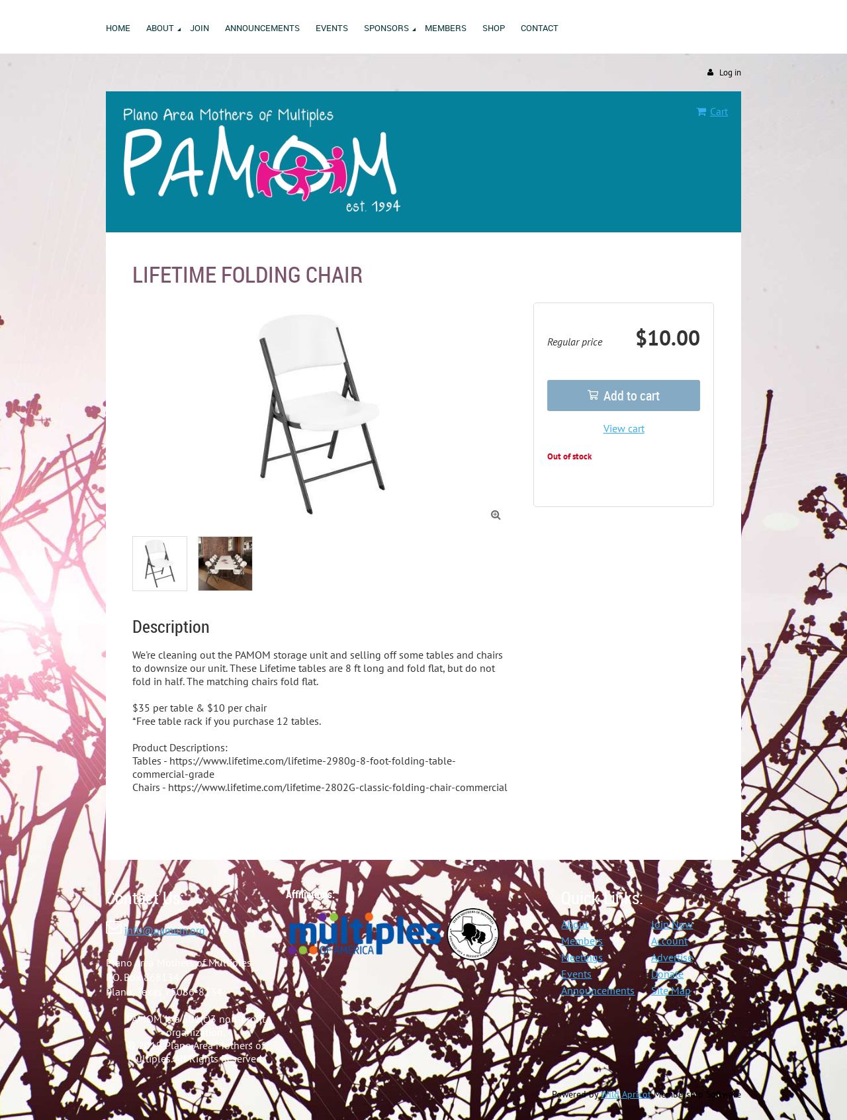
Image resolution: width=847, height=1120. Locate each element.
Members (582, 940)
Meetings (582, 957)
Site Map (671, 990)
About (574, 924)
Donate (667, 973)
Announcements (598, 990)
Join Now (672, 924)
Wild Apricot (626, 1094)
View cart (624, 428)
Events (576, 973)
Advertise (672, 957)
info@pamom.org (164, 930)
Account (669, 940)
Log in (730, 72)
